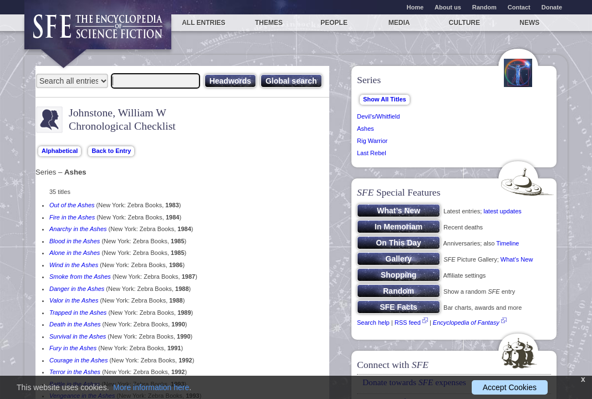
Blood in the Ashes (74, 241)
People (334, 23)
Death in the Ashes (75, 324)
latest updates (502, 211)
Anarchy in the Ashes (78, 229)
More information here (151, 387)
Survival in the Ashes (77, 336)
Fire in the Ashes (72, 217)
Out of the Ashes (72, 205)
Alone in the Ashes (74, 252)
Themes (269, 23)
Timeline (507, 243)
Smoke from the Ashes (80, 276)
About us (448, 7)
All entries (203, 23)
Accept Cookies (510, 387)
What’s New (517, 259)
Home (415, 7)
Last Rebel (371, 153)
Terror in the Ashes (74, 372)
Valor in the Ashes (73, 300)
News (529, 23)
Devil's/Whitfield (378, 116)
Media (399, 23)
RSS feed (408, 322)
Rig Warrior (372, 140)
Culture (464, 23)
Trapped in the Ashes (77, 312)
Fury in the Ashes (72, 348)
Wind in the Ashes (73, 265)
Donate (552, 7)
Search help (373, 322)
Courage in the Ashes (78, 360)
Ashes (365, 128)
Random (484, 7)
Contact (519, 7)
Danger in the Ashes (76, 288)
